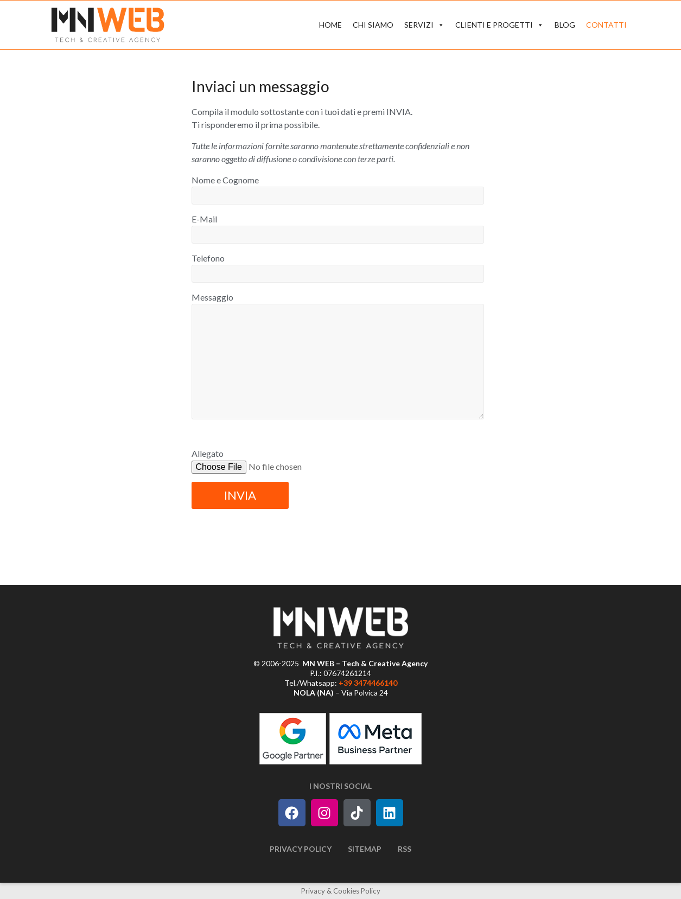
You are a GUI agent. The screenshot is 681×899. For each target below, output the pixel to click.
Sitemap (364, 848)
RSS (404, 848)
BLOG (565, 24)
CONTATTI (606, 24)
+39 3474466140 (368, 682)
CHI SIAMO (373, 24)
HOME (330, 24)
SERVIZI (424, 25)
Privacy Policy (301, 848)
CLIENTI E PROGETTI (499, 25)
